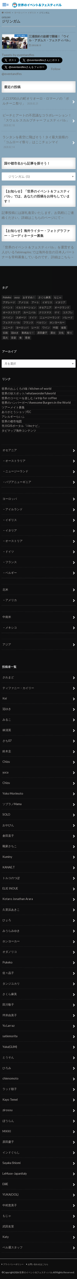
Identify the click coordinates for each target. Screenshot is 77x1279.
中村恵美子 (9, 1205)
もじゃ (6, 1215)
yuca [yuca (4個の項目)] (17, 297)
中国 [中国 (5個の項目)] (55, 327)
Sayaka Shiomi (11, 1163)
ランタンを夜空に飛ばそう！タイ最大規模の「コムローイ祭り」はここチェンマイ (35, 142)
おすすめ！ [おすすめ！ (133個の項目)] (29, 297)
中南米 (6, 617)
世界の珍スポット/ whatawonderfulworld (29, 393)
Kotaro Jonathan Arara (17, 899)
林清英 (6, 730)
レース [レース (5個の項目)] (35, 327)
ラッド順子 (9, 1089)
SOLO (6, 814)
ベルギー (11, 572)
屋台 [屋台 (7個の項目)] (53, 332)
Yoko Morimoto (12, 793)
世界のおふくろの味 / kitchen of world (26, 388)
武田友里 (8, 1226)
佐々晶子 (8, 973)
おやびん (8, 825)
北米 (5, 589)
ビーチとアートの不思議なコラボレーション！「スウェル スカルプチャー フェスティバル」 (36, 120)
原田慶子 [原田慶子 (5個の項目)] (42, 332)
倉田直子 (8, 835)
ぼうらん (8, 1120)
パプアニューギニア (18, 482)
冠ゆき (6, 709)
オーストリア (14, 541)
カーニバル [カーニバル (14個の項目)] (29, 312)
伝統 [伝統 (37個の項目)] (5, 332)
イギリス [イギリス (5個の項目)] (47, 302)
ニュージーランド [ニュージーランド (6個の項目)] (50, 317)
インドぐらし (11, 1152)
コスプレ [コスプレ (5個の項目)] (68, 312)
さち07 (6, 740)
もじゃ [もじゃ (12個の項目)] (57, 297)
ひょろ (6, 920)
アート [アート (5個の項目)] (35, 302)
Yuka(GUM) (9, 1047)
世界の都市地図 (12, 421)
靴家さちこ (9, 846)
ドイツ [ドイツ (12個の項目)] (33, 317)
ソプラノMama (12, 804)
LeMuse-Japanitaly (14, 1173)
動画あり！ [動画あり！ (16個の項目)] (28, 332)
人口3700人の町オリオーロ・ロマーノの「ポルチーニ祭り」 (35, 101)
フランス (11, 562)
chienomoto (10, 1078)
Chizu (6, 761)
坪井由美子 (9, 1015)
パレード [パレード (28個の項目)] (68, 317)
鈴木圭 (6, 751)
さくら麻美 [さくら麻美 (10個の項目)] (44, 297)
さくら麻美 (9, 994)
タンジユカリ (11, 983)
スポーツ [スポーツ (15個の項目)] (21, 317)
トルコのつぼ (11, 878)
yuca (5, 772)
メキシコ (11, 627)
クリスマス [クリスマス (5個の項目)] (45, 312)
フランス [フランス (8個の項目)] (28, 322)
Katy (5, 1237)
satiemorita (9, 1036)
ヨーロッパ (9, 498)
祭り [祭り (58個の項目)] (69, 332)
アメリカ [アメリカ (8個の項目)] (23, 302)
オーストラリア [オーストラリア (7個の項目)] (11, 312)
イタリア (11, 530)
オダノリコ (9, 951)
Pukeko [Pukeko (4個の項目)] (7, 297)
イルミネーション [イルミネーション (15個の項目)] (26, 307)
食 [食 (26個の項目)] (20, 337)
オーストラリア (15, 460)
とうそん (8, 1057)
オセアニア (9, 450)
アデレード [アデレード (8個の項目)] (9, 302)
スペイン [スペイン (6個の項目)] (8, 317)
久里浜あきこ (11, 909)
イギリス (11, 520)
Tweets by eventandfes (18, 55)
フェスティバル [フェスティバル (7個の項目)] (11, 322)
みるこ (6, 719)
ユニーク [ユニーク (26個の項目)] (8, 327)
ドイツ (9, 551)
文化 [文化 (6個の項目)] (61, 332)
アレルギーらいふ (13, 416)
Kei (4, 698)
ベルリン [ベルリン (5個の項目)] (41, 322)
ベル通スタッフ (12, 1247)
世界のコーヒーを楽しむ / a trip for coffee (29, 398)
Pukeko (7, 962)
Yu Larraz (8, 1025)
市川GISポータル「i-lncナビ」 (21, 425)
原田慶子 (8, 1141)
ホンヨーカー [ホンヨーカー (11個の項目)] (57, 322)
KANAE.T (8, 867)
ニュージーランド (16, 471)
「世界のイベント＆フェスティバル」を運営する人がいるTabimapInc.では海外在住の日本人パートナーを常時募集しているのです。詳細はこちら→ (38, 252)
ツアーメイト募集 (13, 407)
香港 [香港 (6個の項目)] (27, 337)
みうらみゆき (11, 930)
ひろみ (6, 1068)
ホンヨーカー (11, 941)
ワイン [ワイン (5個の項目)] (46, 327)
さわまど (8, 677)
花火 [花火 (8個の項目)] (5, 337)
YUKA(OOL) (10, 1194)
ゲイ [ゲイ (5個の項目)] (57, 312)
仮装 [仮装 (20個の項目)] (63, 327)
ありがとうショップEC (16, 412)
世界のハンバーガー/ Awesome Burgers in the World (36, 402)
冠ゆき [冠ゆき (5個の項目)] (14, 332)
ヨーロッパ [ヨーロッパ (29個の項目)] (22, 327)
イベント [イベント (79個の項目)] (8, 307)
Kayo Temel (10, 1099)
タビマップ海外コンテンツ (19, 430)
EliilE (5, 1184)
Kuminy (7, 856)
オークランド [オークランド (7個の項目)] (62, 307)
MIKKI (6, 1131)
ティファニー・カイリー (18, 688)
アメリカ (11, 600)
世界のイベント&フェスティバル (36, 1272)
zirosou (7, 1110)
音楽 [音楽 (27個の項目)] (13, 337)
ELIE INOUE (10, 888)
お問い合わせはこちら (38, 1264)
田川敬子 (8, 1004)
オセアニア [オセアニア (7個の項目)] (45, 307)
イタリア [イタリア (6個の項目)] (60, 302)
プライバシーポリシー (13, 1264)
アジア (6, 644)
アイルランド (14, 509)
